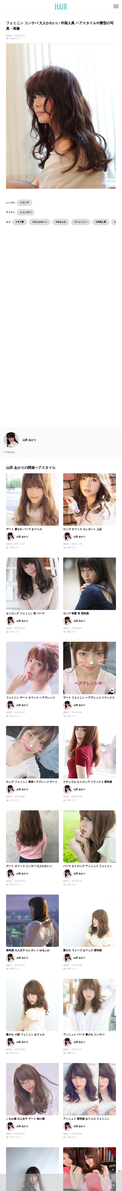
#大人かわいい (39, 222)
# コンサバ (25, 212)
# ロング (24, 202)
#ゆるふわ (61, 222)
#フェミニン (81, 222)
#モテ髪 (20, 222)
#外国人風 (101, 222)
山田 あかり (29, 301)
